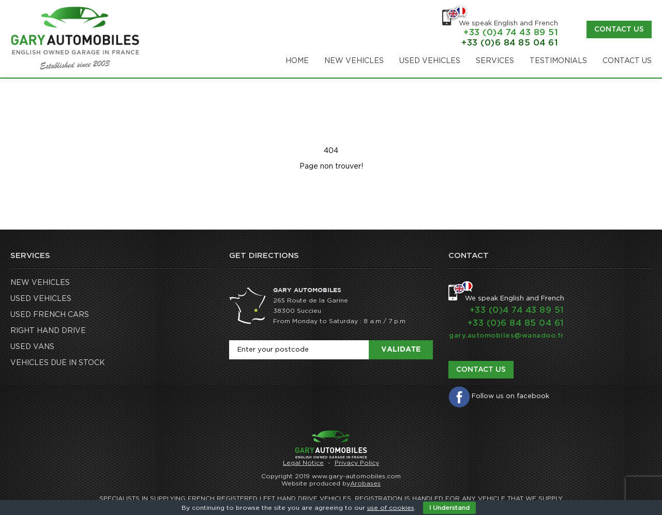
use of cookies (390, 508)
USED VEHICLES (429, 61)
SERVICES (495, 61)
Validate (400, 349)
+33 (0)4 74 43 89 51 (510, 32)
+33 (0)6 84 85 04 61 (509, 42)
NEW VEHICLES (354, 61)
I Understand (449, 508)
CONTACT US (627, 61)
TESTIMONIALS (558, 61)
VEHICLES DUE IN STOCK (57, 363)
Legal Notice (303, 463)
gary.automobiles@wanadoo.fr (506, 335)
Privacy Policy (357, 463)
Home (297, 61)
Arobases (365, 483)
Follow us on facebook (510, 396)
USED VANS (32, 347)
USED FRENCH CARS (49, 315)
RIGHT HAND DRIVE (48, 331)
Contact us (619, 29)
